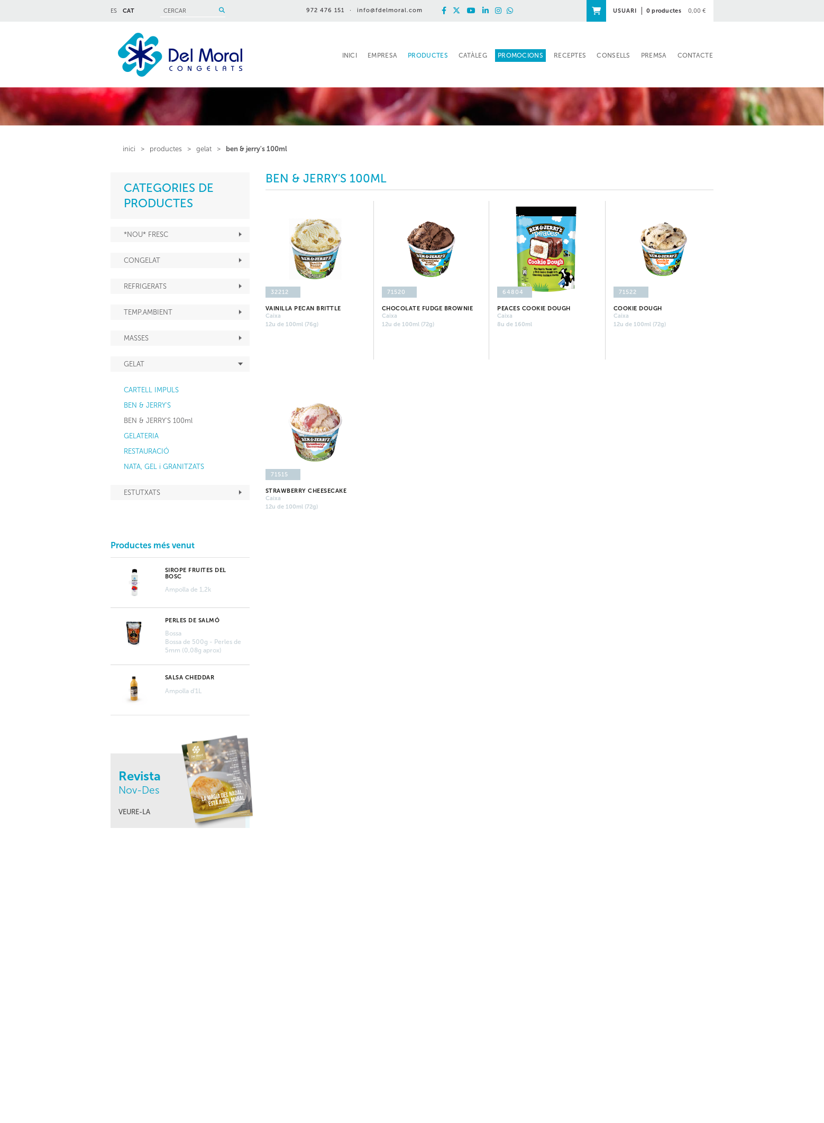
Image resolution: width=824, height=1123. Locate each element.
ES (114, 10)
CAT (128, 10)
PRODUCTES (166, 149)
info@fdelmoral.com (390, 10)
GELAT (204, 149)
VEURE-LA (134, 812)
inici (129, 149)
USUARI (625, 10)
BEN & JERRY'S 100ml (256, 149)
